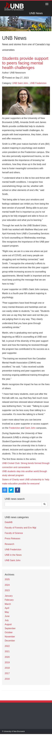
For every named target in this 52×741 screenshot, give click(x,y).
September (10, 628)
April (7, 608)
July (7, 620)
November (10, 636)
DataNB (8, 522)
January (9, 596)
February (9, 600)
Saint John (30, 428)
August (8, 624)
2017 (7, 673)
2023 (7, 590)
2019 (7, 662)
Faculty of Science (14, 533)
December (10, 640)
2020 (7, 657)
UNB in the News (13, 555)
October (9, 632)
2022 (7, 646)
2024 (7, 585)
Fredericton (14, 428)
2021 (7, 651)
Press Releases (12, 538)
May (7, 612)
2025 (7, 579)
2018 (7, 668)
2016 (7, 679)
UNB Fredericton (38, 83)
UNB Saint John (20, 83)
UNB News (36, 13)
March (8, 604)
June (7, 616)
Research (9, 544)
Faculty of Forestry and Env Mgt (20, 527)
